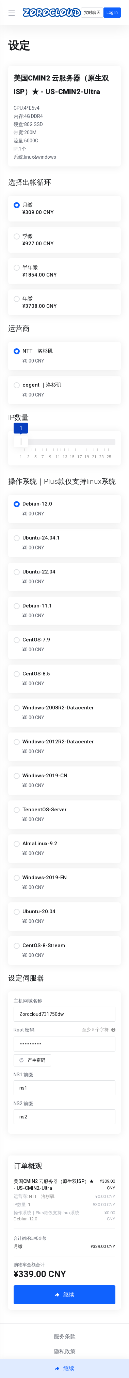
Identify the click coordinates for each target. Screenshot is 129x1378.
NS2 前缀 (23, 1103)
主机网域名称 (28, 1001)
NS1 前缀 (23, 1074)
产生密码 (32, 1060)
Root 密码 (24, 1029)
